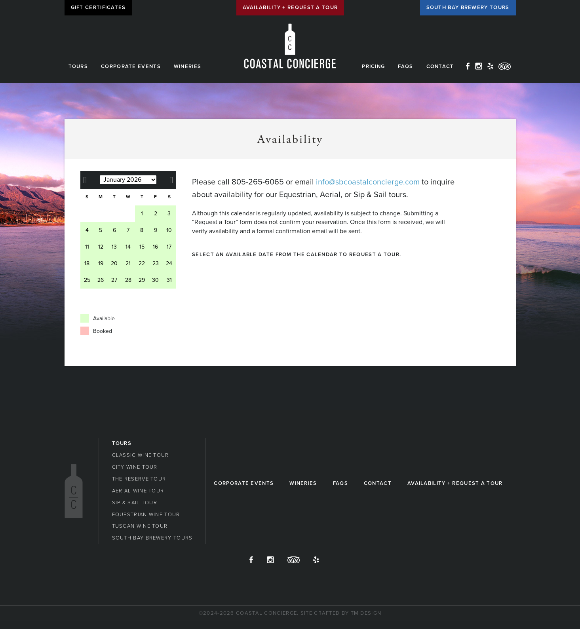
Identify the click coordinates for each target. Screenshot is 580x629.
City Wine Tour (135, 467)
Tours (78, 66)
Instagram (478, 66)
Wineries (187, 66)
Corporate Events (131, 66)
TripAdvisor (504, 66)
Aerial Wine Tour (138, 491)
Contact (440, 66)
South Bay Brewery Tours (468, 7)
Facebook (468, 66)
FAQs (405, 66)
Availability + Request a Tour (290, 7)
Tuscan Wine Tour (140, 526)
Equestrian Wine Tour (146, 514)
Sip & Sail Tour (135, 503)
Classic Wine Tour (140, 455)
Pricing (373, 66)
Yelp (490, 66)
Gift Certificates (98, 7)
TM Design (366, 613)
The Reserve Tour (139, 479)
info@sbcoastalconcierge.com (368, 182)
